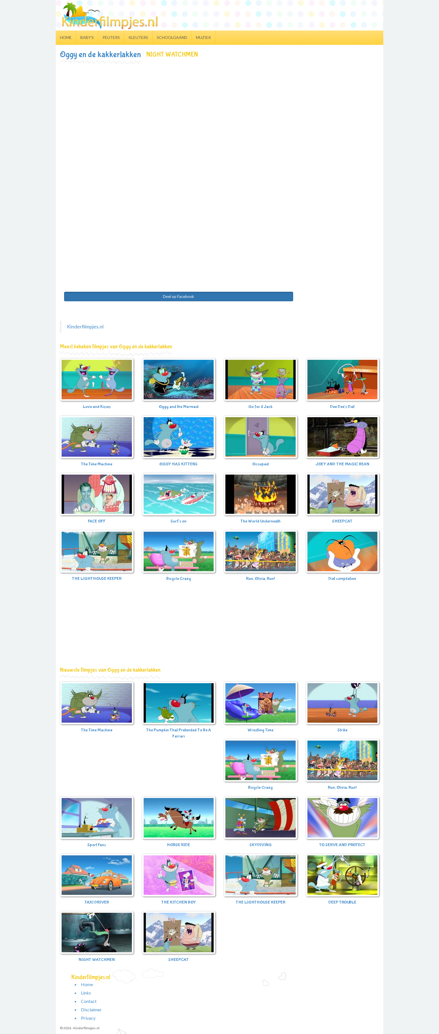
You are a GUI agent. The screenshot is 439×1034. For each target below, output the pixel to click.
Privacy (88, 1018)
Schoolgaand (172, 37)
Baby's (87, 37)
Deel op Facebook (178, 296)
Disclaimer (91, 1009)
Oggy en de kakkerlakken (100, 54)
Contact (89, 1001)
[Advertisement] (219, 105)
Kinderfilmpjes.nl (85, 327)
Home (66, 37)
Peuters (111, 37)
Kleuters (138, 37)
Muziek (203, 37)
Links (86, 992)
